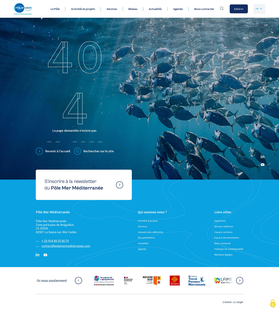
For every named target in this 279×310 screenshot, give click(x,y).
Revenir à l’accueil (57, 151)
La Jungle (238, 302)
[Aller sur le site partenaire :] (104, 281)
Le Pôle (55, 9)
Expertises (220, 220)
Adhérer (239, 9)
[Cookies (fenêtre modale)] (273, 304)
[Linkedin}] (262, 157)
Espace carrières (223, 232)
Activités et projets (83, 9)
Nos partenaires (146, 237)
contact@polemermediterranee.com (65, 246)
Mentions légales (223, 254)
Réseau (132, 9)
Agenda (178, 9)
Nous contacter (204, 9)
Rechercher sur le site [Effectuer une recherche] (98, 151)
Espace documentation (226, 237)
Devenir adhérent (223, 226)
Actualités (155, 9)
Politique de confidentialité (228, 249)
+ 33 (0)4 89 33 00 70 (55, 241)
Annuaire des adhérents (150, 232)
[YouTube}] (262, 165)
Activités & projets (148, 220)
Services (112, 9)
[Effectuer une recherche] (222, 8)
